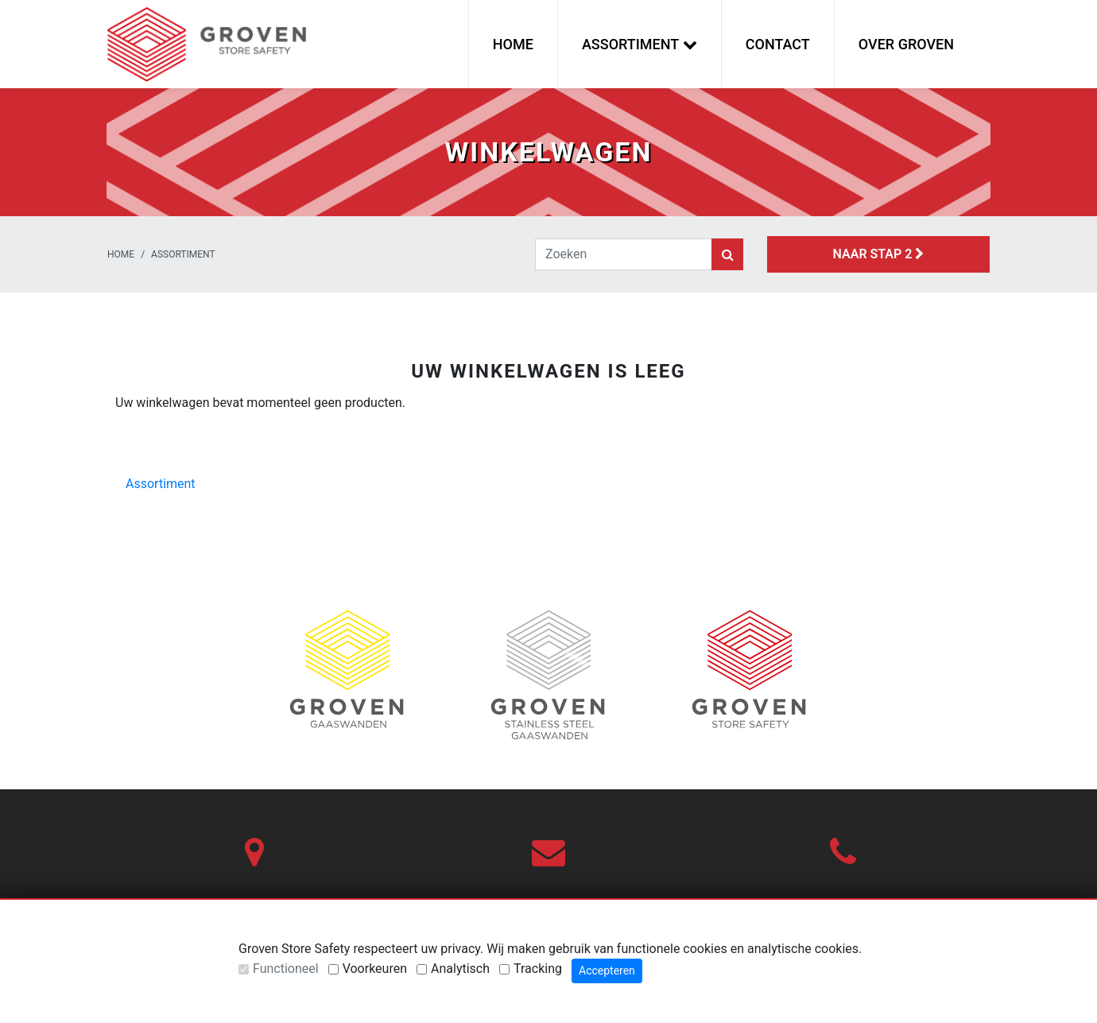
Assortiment (183, 254)
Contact (778, 44)
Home (513, 44)
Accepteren (607, 970)
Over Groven (906, 44)
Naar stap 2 (879, 254)
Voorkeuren (375, 968)
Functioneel (286, 968)
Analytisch (460, 968)
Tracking (538, 968)
